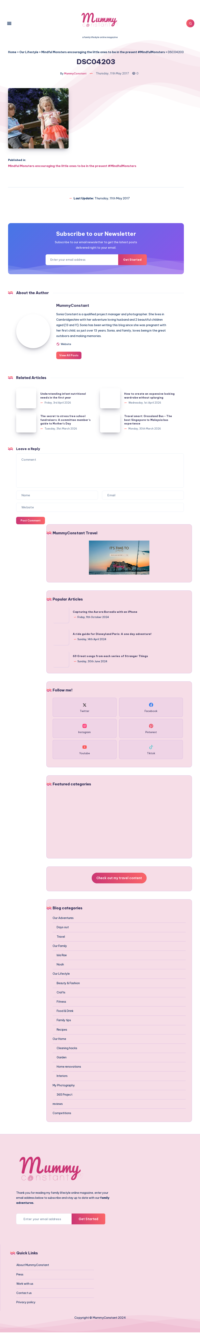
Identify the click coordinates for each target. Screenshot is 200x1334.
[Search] (188, 23)
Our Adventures (63, 919)
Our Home (59, 1040)
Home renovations (69, 1068)
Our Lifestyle (28, 52)
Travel (61, 938)
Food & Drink (65, 1012)
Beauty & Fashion (68, 984)
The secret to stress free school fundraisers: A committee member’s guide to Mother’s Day (66, 421)
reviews (58, 1105)
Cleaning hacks (67, 1049)
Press (19, 1276)
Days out (63, 929)
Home (12, 52)
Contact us (24, 1294)
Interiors (62, 1077)
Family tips (64, 1022)
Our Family (60, 947)
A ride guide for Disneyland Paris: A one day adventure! (112, 635)
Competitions (62, 1115)
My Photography (64, 1087)
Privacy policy (25, 1304)
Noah (60, 966)
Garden (62, 1059)
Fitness (61, 1003)
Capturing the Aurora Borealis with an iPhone (105, 613)
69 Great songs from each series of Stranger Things (110, 657)
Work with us (24, 1285)
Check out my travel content (119, 880)
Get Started (130, 262)
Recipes (62, 1031)
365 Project (64, 1096)
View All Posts (75, 356)
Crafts (61, 994)
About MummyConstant (32, 1266)
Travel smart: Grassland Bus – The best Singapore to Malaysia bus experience (149, 421)
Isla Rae (62, 957)
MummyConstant (78, 307)
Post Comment (31, 521)
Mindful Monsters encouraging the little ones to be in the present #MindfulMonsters (103, 52)
